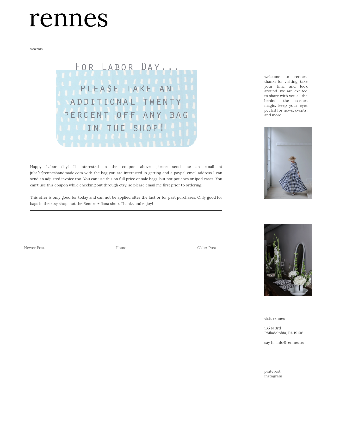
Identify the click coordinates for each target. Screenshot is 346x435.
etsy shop (59, 203)
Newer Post (34, 247)
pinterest (272, 371)
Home (121, 247)
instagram (273, 376)
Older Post (206, 247)
